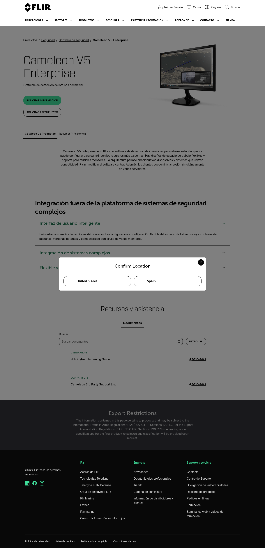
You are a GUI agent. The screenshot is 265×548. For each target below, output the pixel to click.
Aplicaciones (34, 20)
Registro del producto (201, 491)
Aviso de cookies (65, 541)
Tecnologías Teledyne (94, 478)
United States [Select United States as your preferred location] (87, 281)
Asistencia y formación (147, 20)
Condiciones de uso (124, 541)
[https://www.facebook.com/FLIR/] (34, 483)
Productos (86, 20)
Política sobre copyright (94, 541)
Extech (84, 505)
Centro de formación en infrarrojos (102, 518)
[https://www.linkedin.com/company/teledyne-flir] (27, 483)
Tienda (230, 20)
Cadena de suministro (147, 491)
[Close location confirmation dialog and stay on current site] (201, 262)
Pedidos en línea (198, 498)
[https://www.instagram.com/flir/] (42, 483)
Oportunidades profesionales (152, 478)
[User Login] (168, 7)
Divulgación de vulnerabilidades (207, 485)
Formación (194, 505)
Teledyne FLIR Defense (95, 485)
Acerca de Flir (89, 472)
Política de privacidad (37, 541)
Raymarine (87, 511)
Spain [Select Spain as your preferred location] (151, 281)
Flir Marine (87, 498)
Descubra (112, 20)
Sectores (60, 20)
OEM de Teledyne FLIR (95, 491)
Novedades (140, 472)
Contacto (207, 20)
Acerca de (182, 20)
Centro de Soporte (199, 478)
